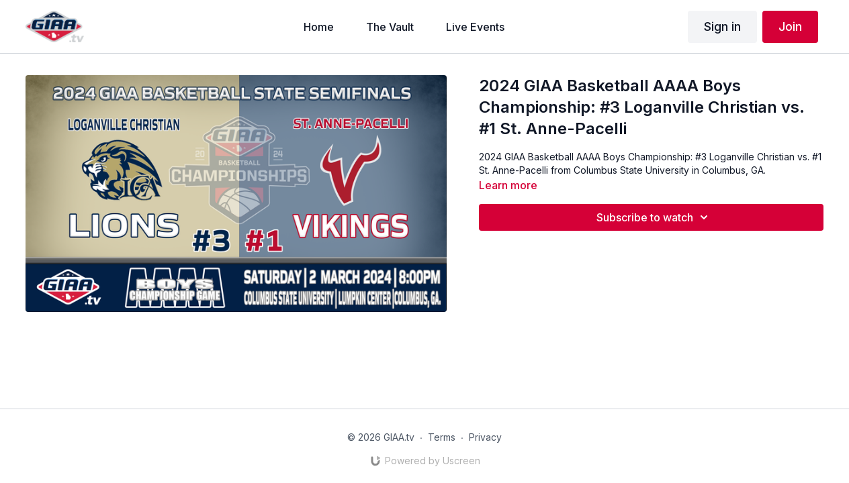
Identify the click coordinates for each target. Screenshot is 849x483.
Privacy (485, 437)
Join (790, 26)
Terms (441, 437)
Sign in (722, 26)
